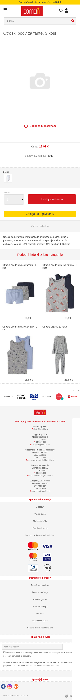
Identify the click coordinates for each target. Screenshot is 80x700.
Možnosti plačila (40, 521)
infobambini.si (41, 429)
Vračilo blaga (40, 514)
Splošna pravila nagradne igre (40, 628)
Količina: (7, 193)
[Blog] (17, 687)
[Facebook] (4, 687)
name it (51, 155)
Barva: (6, 172)
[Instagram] (10, 687)
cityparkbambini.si (41, 445)
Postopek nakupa (40, 606)
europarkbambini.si (41, 491)
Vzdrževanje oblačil (40, 621)
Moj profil (40, 613)
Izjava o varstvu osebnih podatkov (40, 535)
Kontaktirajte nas (40, 599)
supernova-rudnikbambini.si (41, 460)
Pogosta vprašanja (40, 592)
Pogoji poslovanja (40, 528)
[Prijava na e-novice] (75, 647)
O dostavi (40, 507)
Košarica (73, 10)
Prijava (66, 11)
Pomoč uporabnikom (40, 585)
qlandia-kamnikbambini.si (41, 476)
